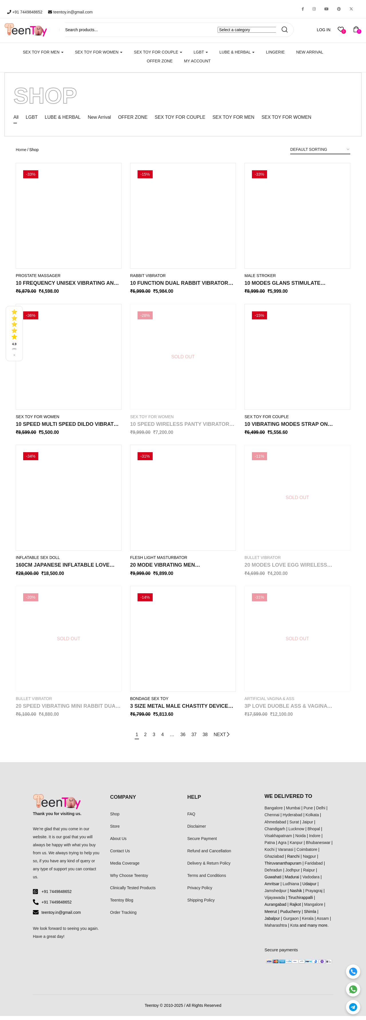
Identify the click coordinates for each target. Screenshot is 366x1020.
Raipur (309, 874)
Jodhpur (292, 874)
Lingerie (275, 52)
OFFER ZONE (133, 121)
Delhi (320, 812)
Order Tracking (123, 916)
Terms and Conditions (206, 879)
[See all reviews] (14, 333)
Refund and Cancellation (209, 855)
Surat (294, 825)
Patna (269, 846)
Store (115, 830)
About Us (118, 842)
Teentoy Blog (121, 904)
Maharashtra (275, 929)
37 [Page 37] (197, 738)
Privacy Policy (199, 891)
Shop (115, 817)
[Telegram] (353, 1007)
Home (21, 153)
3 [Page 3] (151, 738)
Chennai (271, 819)
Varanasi (285, 853)
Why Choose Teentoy (129, 879)
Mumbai (293, 812)
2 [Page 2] (141, 738)
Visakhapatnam (278, 839)
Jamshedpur (275, 894)
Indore (315, 839)
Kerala (307, 922)
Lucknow (296, 833)
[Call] (353, 971)
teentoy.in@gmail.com (70, 12)
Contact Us (120, 855)
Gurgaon (291, 922)
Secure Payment (202, 842)
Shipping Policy (201, 904)
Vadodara (311, 881)
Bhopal (314, 833)
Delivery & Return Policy (208, 867)
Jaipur (307, 825)
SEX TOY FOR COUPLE (158, 52)
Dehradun (273, 874)
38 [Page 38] (209, 738)
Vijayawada (274, 901)
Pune (308, 812)
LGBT (201, 52)
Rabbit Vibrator (148, 279)
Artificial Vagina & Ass (269, 702)
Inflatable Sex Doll (38, 561)
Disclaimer (196, 830)
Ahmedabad (275, 825)
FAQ (191, 817)
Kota (294, 929)
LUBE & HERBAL (236, 52)
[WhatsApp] (353, 989)
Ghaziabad (274, 860)
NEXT (227, 739)
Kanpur (296, 846)
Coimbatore (307, 853)
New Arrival (309, 52)
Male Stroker (260, 279)
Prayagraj (314, 894)
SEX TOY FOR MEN (43, 52)
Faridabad (314, 867)
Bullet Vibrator (262, 561)
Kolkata (312, 819)
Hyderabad (293, 819)
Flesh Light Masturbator (158, 561)
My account (197, 61)
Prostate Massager (38, 279)
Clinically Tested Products (133, 891)
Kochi (269, 853)
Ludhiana (291, 887)
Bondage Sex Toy (149, 702)
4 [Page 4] (161, 738)
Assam (323, 922)
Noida (300, 839)
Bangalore (273, 812)
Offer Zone (159, 61)
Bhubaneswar (318, 846)
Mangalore (313, 908)
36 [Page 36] (184, 738)
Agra (282, 846)
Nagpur (309, 860)
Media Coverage (125, 867)
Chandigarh (274, 833)
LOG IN (323, 29)
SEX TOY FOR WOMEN (98, 52)
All (16, 121)
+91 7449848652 (24, 12)
